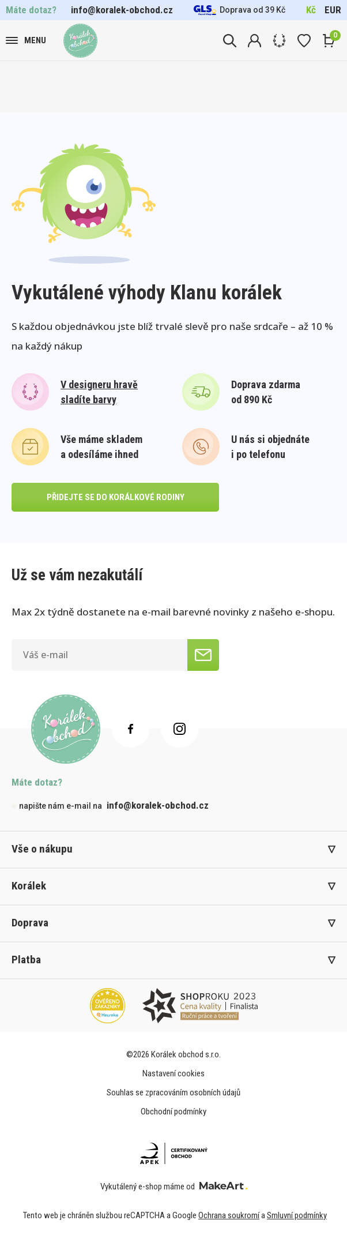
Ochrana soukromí (228, 1215)
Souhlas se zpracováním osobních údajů (173, 1092)
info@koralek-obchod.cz (122, 10)
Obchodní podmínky (173, 1111)
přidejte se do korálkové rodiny (115, 497)
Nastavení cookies (173, 1073)
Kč (311, 10)
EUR (333, 10)
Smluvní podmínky (297, 1215)
